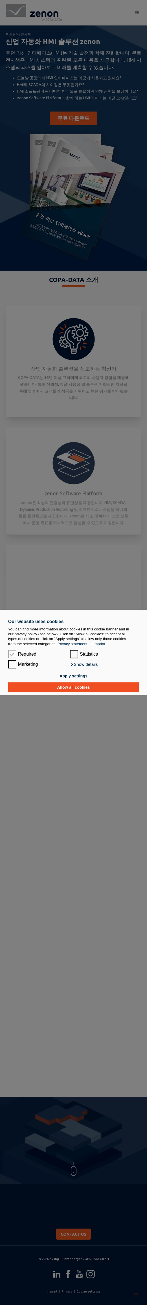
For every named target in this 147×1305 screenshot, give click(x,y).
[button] (84, 664)
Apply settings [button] (73, 676)
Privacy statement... (74, 644)
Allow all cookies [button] (73, 687)
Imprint (99, 644)
